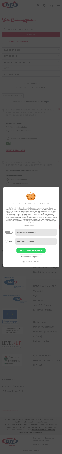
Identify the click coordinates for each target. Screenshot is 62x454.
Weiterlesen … (31, 225)
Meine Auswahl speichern (31, 257)
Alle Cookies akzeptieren (31, 250)
